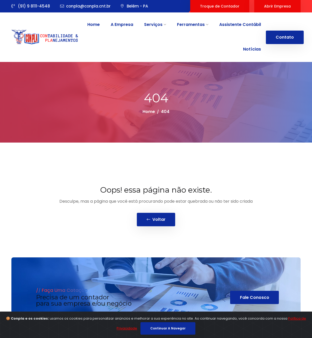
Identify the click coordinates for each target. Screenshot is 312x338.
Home (93, 24)
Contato (285, 37)
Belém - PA (134, 6)
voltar (156, 220)
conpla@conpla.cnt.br (85, 6)
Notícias (252, 49)
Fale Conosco (254, 298)
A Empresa (122, 24)
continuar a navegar (168, 328)
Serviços (155, 24)
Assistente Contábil (240, 24)
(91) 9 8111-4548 (30, 6)
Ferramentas (192, 24)
